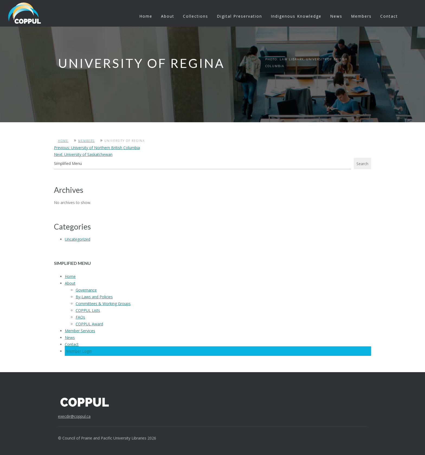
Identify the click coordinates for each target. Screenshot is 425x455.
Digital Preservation (239, 16)
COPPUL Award (89, 324)
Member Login (79, 351)
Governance (86, 290)
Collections (195, 16)
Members (361, 16)
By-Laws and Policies (94, 296)
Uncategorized (77, 239)
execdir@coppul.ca (74, 416)
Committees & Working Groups (103, 303)
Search (362, 163)
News (336, 16)
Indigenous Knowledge (296, 16)
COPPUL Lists (88, 310)
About (167, 16)
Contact (389, 16)
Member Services (80, 330)
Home (145, 16)
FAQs (80, 317)
